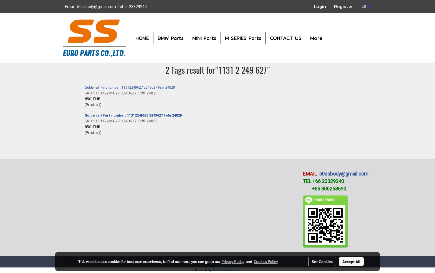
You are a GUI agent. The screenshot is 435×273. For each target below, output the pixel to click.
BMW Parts (171, 38)
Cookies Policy (266, 261)
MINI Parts (204, 38)
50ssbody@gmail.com (343, 174)
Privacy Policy (232, 261)
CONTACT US (286, 38)
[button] (331, 38)
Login (320, 6)
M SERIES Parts (243, 38)
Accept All (351, 261)
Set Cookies (322, 261)
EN (366, 6)
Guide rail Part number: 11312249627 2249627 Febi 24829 (130, 87)
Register (343, 6)
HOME (142, 38)
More (316, 38)
